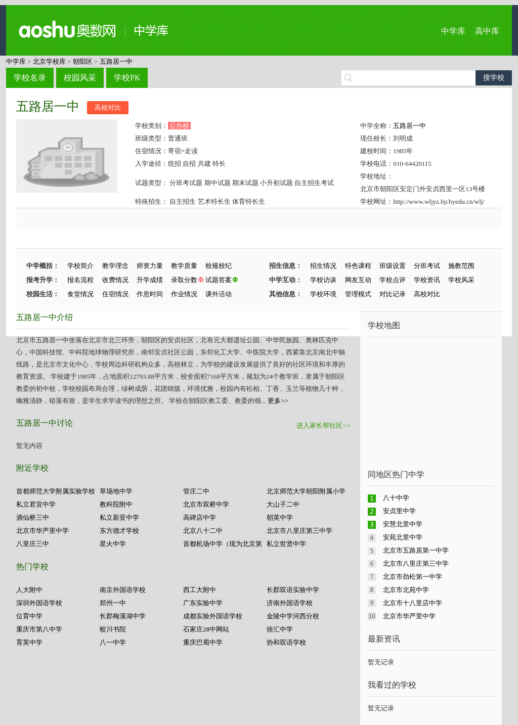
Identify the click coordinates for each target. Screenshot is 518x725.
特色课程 (358, 265)
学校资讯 (427, 280)
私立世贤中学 (286, 544)
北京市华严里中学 (42, 530)
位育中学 (29, 616)
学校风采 (461, 280)
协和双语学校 (286, 642)
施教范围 (461, 265)
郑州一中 (113, 603)
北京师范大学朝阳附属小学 (306, 491)
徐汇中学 (280, 629)
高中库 (487, 31)
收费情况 (115, 280)
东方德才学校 (119, 530)
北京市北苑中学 (406, 590)
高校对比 (108, 107)
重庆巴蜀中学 (203, 642)
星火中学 (113, 544)
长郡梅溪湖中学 (123, 616)
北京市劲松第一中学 (412, 576)
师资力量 (150, 265)
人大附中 (29, 590)
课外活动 (218, 294)
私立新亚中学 (119, 517)
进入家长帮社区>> (323, 425)
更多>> (278, 400)
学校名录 (30, 77)
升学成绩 (150, 280)
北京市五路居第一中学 (416, 550)
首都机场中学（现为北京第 (222, 544)
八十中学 (396, 498)
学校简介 (80, 265)
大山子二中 (283, 504)
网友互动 (358, 280)
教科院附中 (116, 504)
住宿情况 (115, 294)
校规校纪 (218, 265)
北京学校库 (49, 61)
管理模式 (358, 294)
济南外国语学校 (290, 603)
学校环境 (323, 294)
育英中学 (29, 642)
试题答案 (218, 280)
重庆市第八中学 (39, 629)
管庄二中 (196, 491)
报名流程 (80, 280)
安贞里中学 (399, 511)
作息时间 (150, 294)
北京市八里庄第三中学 (299, 530)
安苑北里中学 (402, 537)
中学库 (453, 31)
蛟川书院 (113, 629)
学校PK (127, 77)
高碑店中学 (199, 517)
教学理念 (115, 265)
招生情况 (323, 265)
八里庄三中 (32, 544)
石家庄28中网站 (206, 629)
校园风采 (80, 77)
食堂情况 (80, 294)
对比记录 (392, 294)
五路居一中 (116, 61)
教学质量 (184, 265)
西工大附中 (199, 590)
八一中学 (113, 642)
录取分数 (184, 280)
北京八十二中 (203, 530)
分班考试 (427, 265)
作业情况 (184, 294)
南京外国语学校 (123, 590)
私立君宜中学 (36, 504)
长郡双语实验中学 (293, 590)
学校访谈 (323, 280)
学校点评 (392, 280)
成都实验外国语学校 (212, 616)
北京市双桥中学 (206, 504)
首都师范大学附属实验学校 (55, 491)
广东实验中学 (203, 603)
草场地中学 (116, 491)
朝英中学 (280, 517)
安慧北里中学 (402, 524)
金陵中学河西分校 (293, 616)
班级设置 (392, 265)
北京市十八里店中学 (412, 603)
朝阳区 (83, 61)
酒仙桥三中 (32, 517)
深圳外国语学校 (39, 603)
